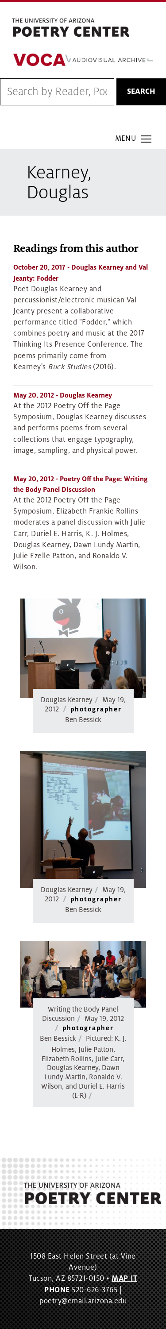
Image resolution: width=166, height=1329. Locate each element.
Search (141, 92)
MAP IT (124, 1279)
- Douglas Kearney (62, 395)
